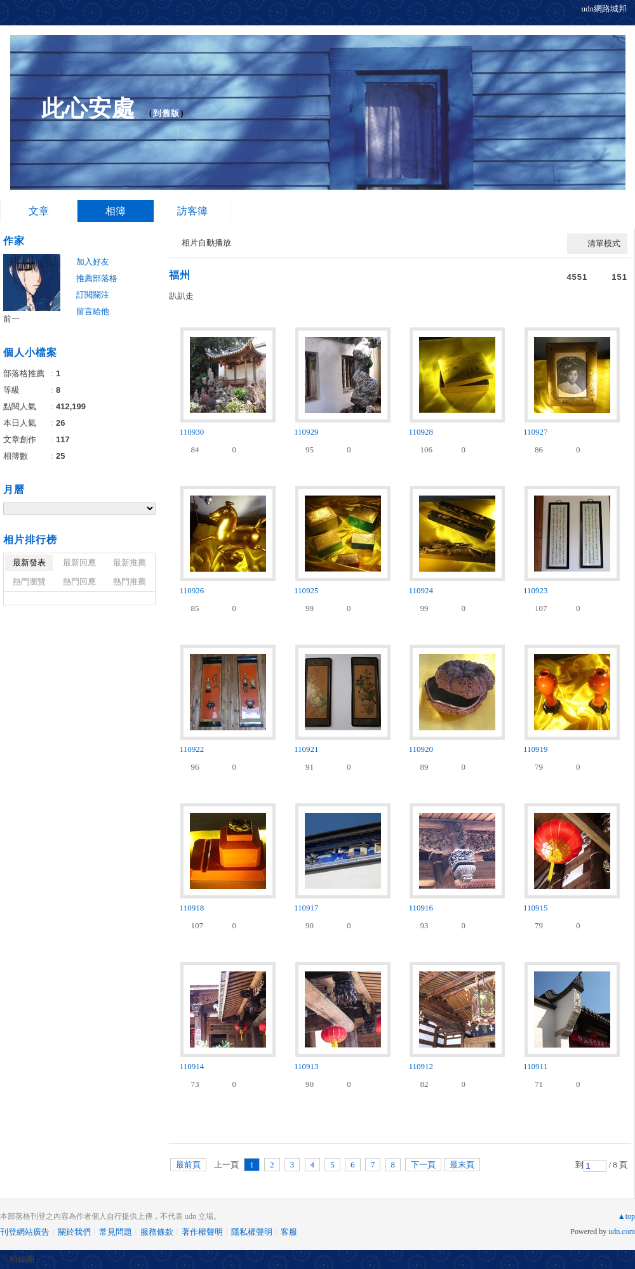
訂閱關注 (92, 294)
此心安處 (88, 108)
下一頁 (423, 1164)
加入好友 (92, 261)
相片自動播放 (206, 242)
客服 (289, 1232)
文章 (39, 211)
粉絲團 (22, 1259)
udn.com (621, 1231)
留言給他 (92, 311)
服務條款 (156, 1232)
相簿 (115, 211)
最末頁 (462, 1164)
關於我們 (74, 1232)
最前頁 (188, 1164)
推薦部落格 (96, 278)
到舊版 (166, 113)
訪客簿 (192, 211)
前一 (11, 319)
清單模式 (603, 243)
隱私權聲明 (251, 1232)
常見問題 (115, 1232)
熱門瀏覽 (29, 581)
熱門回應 (79, 581)
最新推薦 (129, 562)
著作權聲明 (202, 1232)
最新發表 (29, 562)
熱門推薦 (129, 581)
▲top (626, 1216)
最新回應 (79, 562)
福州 (179, 275)
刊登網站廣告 (25, 1232)
